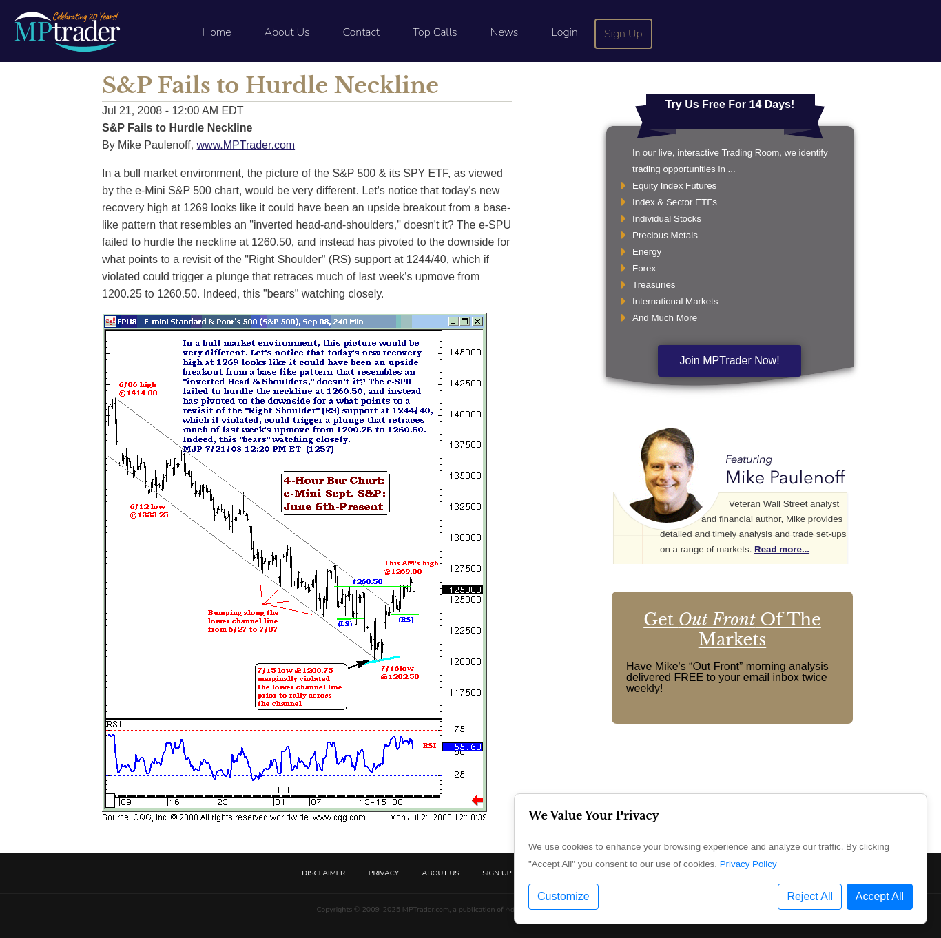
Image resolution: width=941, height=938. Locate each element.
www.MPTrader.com (246, 145)
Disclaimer (323, 873)
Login (564, 32)
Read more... (781, 549)
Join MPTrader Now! (729, 360)
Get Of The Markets (732, 629)
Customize (563, 896)
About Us (287, 32)
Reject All (810, 896)
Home (216, 32)
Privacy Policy (748, 864)
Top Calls (435, 32)
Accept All (880, 896)
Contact (361, 32)
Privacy (384, 873)
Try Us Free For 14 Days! (730, 104)
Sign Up (623, 33)
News (504, 32)
